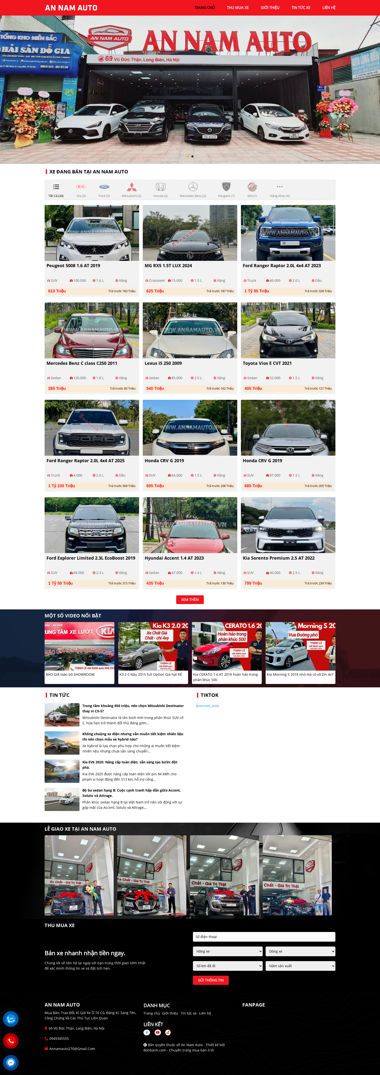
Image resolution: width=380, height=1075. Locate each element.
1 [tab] (187, 156)
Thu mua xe (238, 7)
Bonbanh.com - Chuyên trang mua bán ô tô (178, 1050)
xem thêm (190, 599)
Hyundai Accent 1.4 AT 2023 (174, 558)
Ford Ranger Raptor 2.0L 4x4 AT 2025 (86, 460)
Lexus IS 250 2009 (163, 363)
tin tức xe (301, 7)
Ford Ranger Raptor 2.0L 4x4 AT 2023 (282, 265)
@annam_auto (207, 705)
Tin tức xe (189, 1013)
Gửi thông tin (211, 980)
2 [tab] (192, 156)
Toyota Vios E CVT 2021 (267, 363)
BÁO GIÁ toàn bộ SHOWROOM (70, 674)
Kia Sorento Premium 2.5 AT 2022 (279, 558)
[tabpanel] (190, 82)
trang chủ (204, 7)
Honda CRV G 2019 (164, 460)
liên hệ (328, 7)
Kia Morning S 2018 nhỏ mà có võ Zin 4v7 (300, 674)
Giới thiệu (170, 1013)
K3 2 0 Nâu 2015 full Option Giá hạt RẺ (150, 674)
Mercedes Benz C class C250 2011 (82, 363)
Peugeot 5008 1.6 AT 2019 (73, 265)
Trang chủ (151, 1013)
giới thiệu (270, 7)
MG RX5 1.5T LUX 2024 (168, 265)
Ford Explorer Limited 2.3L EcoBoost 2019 (91, 558)
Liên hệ (205, 1013)
